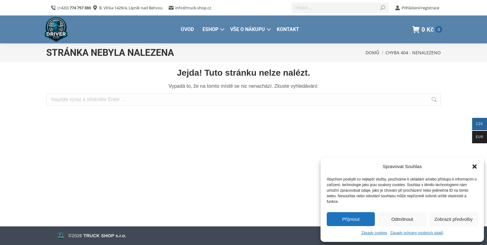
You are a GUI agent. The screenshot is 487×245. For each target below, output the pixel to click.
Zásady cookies (374, 233)
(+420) (71, 8)
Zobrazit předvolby (454, 219)
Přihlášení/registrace (417, 8)
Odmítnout (402, 219)
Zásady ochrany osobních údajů (416, 233)
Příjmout (351, 219)
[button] (474, 166)
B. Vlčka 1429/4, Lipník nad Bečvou (130, 8)
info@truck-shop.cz (190, 8)
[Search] (340, 7)
